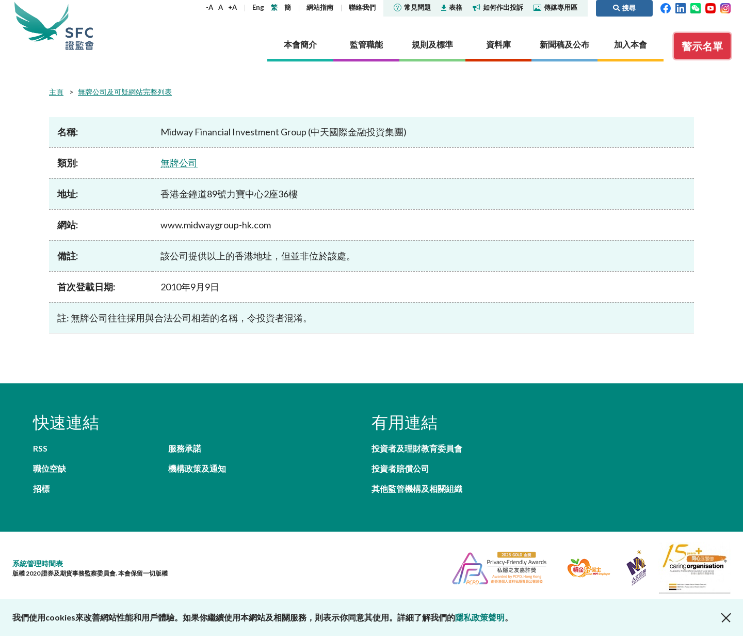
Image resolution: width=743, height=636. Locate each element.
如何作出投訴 (498, 7)
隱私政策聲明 (480, 617)
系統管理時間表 (37, 563)
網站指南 (319, 7)
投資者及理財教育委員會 (417, 448)
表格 (451, 7)
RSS (40, 448)
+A (232, 7)
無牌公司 (179, 162)
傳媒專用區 (555, 7)
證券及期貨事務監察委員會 (79, 25)
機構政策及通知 (197, 468)
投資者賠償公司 (400, 468)
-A (209, 7)
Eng (258, 7)
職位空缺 (49, 468)
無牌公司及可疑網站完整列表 (125, 91)
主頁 (56, 91)
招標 (41, 488)
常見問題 (412, 7)
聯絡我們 (362, 7)
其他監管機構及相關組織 (417, 488)
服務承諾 (184, 448)
